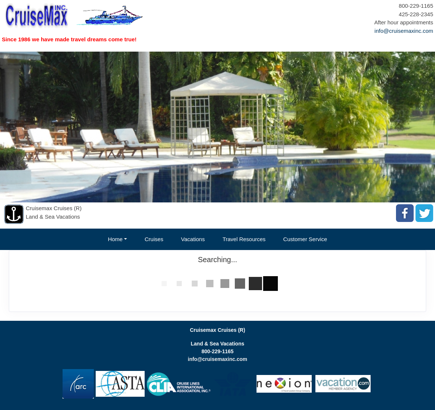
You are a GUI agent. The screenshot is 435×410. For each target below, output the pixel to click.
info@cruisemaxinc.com (404, 31)
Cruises (154, 239)
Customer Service (305, 239)
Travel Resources (244, 239)
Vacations (193, 239)
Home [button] (115, 239)
